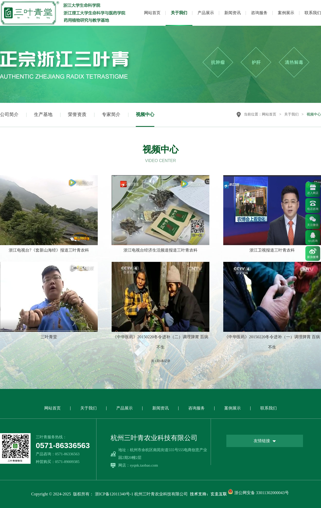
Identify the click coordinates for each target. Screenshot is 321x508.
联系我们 (313, 13)
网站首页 (152, 13)
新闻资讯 (232, 13)
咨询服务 (259, 13)
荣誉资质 (77, 114)
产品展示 (206, 13)
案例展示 (286, 13)
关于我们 (179, 13)
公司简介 (9, 114)
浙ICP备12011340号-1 (114, 494)
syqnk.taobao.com (144, 465)
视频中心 (145, 114)
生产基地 (43, 114)
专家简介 (111, 114)
